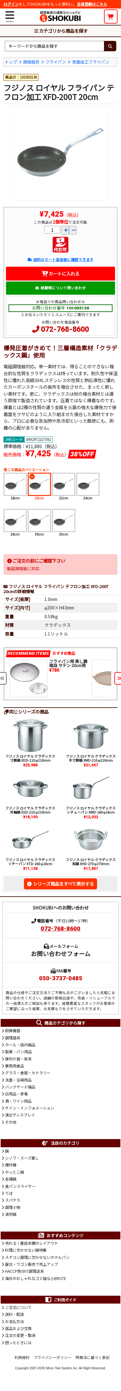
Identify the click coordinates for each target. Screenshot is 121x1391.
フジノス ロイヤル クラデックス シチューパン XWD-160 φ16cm (91, 810)
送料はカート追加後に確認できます (60, 259)
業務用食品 (14, 1066)
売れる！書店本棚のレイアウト (31, 1243)
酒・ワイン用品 (18, 1101)
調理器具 (31, 62)
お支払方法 (14, 1321)
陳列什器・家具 (18, 1059)
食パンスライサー (20, 1186)
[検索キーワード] (54, 46)
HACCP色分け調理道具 (24, 1271)
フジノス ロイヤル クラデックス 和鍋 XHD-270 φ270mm (91, 861)
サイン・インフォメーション (29, 1108)
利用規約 (22, 1357)
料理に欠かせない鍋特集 (26, 1250)
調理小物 (12, 1207)
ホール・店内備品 (20, 1045)
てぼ (9, 1193)
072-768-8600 (65, 329)
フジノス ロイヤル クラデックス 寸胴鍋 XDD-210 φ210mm (30, 758)
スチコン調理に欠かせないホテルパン (37, 1257)
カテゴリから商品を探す (60, 30)
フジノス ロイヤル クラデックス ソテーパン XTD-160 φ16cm (30, 861)
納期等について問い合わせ (60, 287)
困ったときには (18, 1342)
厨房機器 (12, 1030)
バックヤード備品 (20, 1087)
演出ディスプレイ (20, 1115)
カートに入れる (61, 273)
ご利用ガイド (60, 1300)
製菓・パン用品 (18, 1051)
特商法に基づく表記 (93, 1357)
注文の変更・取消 (20, 1335)
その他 (10, 1122)
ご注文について (18, 1307)
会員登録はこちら (92, 4)
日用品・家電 (16, 1094)
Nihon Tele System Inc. (62, 1368)
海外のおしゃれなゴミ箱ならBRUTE (35, 1278)
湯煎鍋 (10, 1214)
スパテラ (12, 1200)
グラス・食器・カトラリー (27, 1073)
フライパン (55, 62)
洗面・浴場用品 (18, 1080)
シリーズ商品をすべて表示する (63, 883)
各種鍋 (10, 1179)
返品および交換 (18, 1328)
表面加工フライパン (90, 62)
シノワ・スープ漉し (22, 1158)
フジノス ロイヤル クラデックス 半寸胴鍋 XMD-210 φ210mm (91, 758)
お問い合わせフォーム (60, 953)
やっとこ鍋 (14, 1172)
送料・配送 (14, 1314)
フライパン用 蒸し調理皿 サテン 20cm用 (68, 663)
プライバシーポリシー (53, 1357)
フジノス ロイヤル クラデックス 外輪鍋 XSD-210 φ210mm (30, 810)
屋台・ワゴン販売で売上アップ (31, 1264)
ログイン (11, 4)
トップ (11, 62)
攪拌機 (10, 1165)
